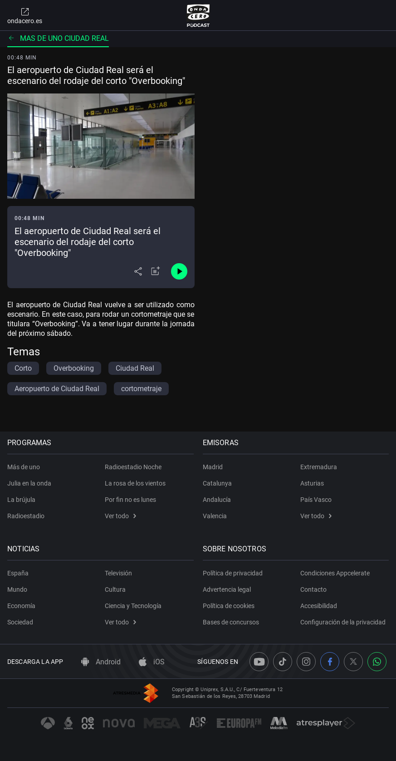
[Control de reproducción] (179, 271)
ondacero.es (24, 15)
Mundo (17, 589)
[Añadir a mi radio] (155, 271)
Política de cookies (228, 605)
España (18, 573)
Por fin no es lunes (130, 499)
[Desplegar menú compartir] (138, 271)
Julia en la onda (29, 483)
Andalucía (217, 499)
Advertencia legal (227, 589)
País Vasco (316, 499)
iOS (152, 662)
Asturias (312, 483)
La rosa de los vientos (135, 483)
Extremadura (318, 467)
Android (101, 662)
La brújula (21, 499)
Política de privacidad (233, 573)
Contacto (313, 589)
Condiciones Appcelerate (335, 573)
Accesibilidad (318, 605)
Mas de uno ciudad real (58, 38)
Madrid (213, 467)
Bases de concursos (231, 622)
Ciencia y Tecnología (133, 605)
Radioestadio (25, 516)
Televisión (118, 573)
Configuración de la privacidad (343, 622)
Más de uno (23, 467)
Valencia (215, 516)
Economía (21, 605)
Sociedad (20, 622)
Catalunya (217, 483)
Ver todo (120, 516)
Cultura (115, 589)
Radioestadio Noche (133, 467)
